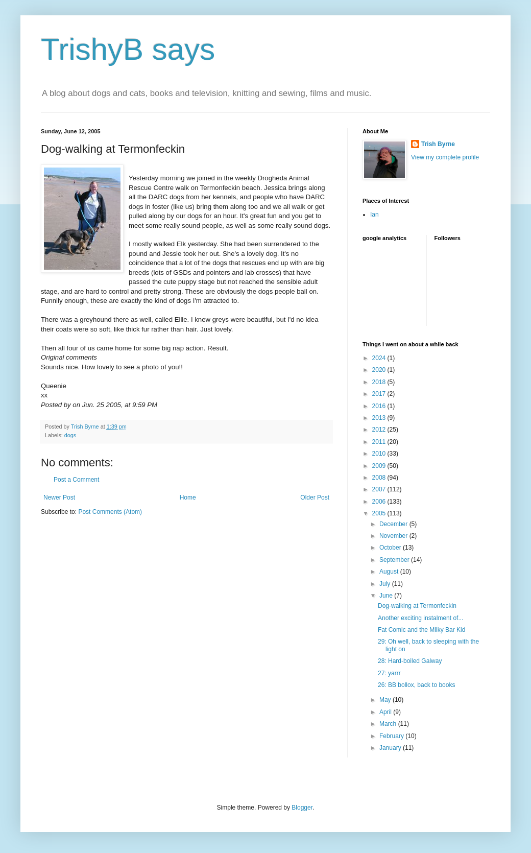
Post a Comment (76, 479)
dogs (70, 435)
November (394, 535)
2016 (380, 406)
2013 (380, 417)
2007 (380, 489)
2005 (380, 513)
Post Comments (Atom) (110, 511)
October (391, 547)
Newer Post (59, 497)
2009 (380, 465)
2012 (380, 429)
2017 (380, 393)
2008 (380, 477)
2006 (380, 501)
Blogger (302, 807)
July (385, 583)
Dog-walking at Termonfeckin (417, 605)
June (386, 595)
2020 (380, 369)
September (395, 559)
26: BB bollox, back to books (416, 685)
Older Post (314, 497)
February (392, 736)
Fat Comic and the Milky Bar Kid (421, 629)
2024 (380, 358)
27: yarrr (389, 673)
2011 (380, 441)
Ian (374, 214)
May (386, 699)
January (391, 747)
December (394, 524)
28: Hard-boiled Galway (410, 661)
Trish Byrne (438, 144)
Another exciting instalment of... (420, 618)
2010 (380, 453)
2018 (380, 382)
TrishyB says (128, 49)
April (386, 712)
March (388, 723)
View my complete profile (445, 157)
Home (188, 497)
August (389, 571)
